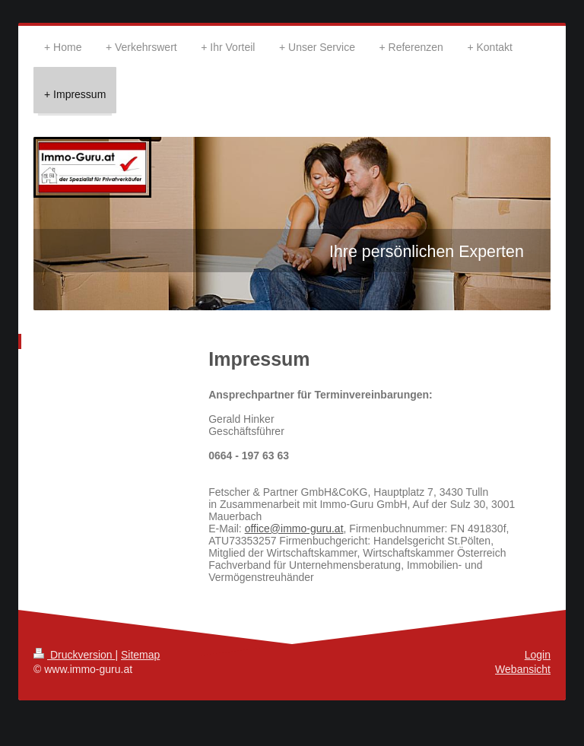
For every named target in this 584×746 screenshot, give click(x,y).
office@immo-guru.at (294, 528)
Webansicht (523, 669)
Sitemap (140, 655)
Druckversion (74, 655)
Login (538, 655)
